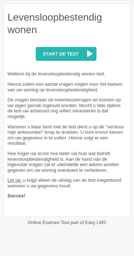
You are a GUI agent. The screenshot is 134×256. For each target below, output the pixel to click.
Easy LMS (95, 222)
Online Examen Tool (48, 222)
